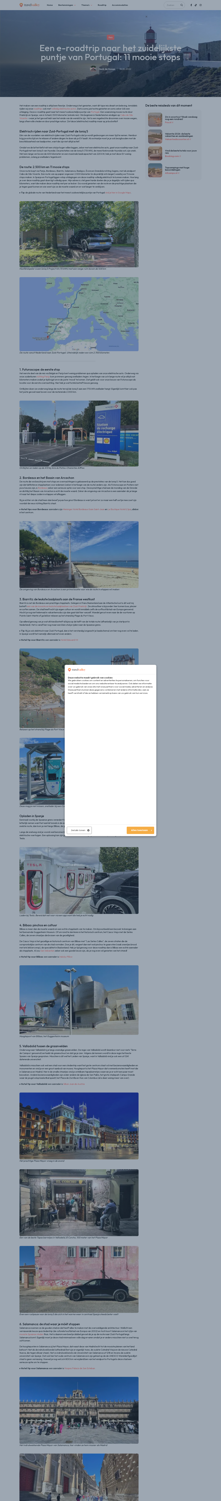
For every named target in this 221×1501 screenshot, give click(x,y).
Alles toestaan (141, 830)
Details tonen (80, 830)
